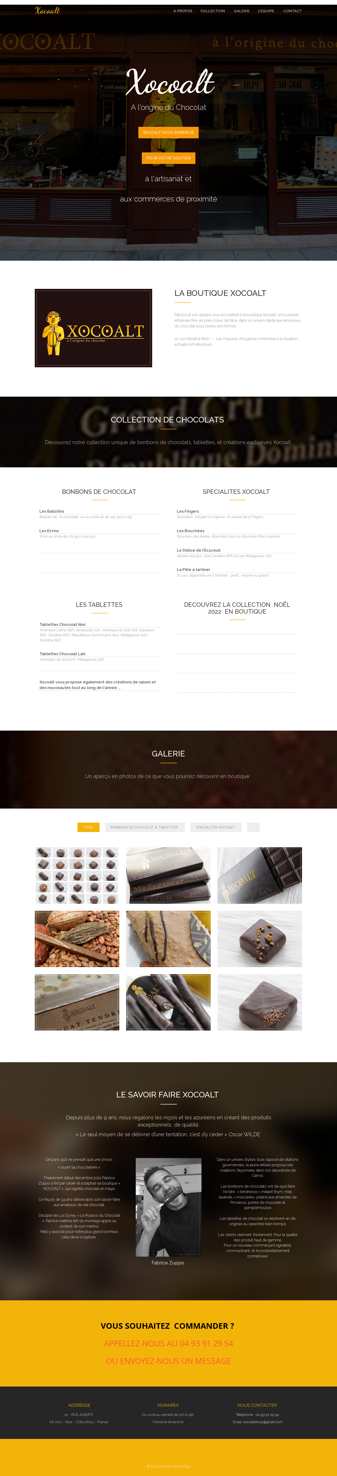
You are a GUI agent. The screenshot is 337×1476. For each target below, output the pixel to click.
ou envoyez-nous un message (168, 1361)
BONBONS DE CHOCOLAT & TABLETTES (145, 827)
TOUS (88, 827)
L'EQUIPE (267, 11)
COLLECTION (213, 11)
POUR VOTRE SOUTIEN (169, 158)
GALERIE (242, 11)
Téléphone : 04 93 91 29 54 (258, 1415)
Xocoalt (47, 10)
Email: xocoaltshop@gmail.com (258, 1422)
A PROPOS (183, 11)
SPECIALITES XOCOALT (216, 827)
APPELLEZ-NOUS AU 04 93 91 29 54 (168, 1343)
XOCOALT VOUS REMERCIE (168, 132)
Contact (292, 11)
